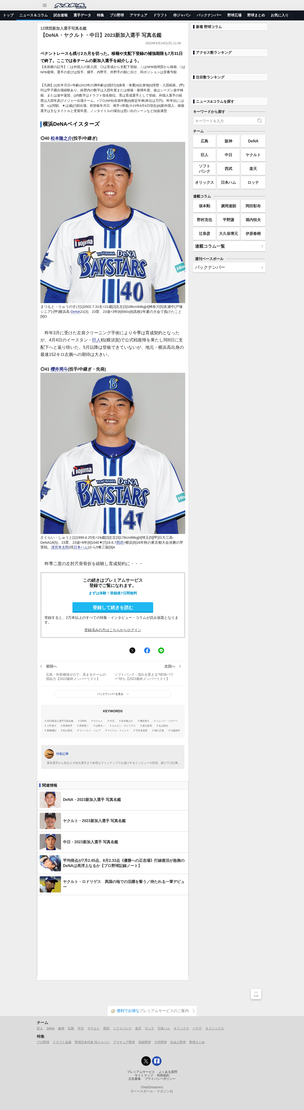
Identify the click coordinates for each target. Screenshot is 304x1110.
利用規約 (163, 1075)
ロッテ (253, 182)
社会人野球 (178, 1042)
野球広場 (234, 15)
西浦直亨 (67, 726)
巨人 (96, 340)
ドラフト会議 (62, 1042)
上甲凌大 (51, 726)
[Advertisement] (112, 935)
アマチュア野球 (124, 1042)
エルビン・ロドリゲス (124, 726)
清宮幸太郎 (60, 547)
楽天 (253, 168)
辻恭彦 (204, 233)
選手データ (82, 15)
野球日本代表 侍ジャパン (92, 1042)
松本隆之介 (61, 138)
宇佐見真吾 (141, 730)
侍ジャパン (182, 15)
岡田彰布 (253, 206)
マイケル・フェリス (118, 730)
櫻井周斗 (59, 369)
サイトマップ (144, 1075)
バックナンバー (209, 15)
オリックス (204, 182)
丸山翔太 (163, 726)
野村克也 (204, 220)
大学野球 (160, 1042)
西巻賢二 (84, 726)
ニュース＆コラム (33, 15)
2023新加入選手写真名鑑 (60, 721)
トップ (8, 15)
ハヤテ (197, 1028)
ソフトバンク (204, 168)
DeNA (75, 312)
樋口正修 (159, 730)
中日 (112, 721)
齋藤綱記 (51, 730)
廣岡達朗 (228, 206)
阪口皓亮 (147, 726)
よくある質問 (168, 1072)
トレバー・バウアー (167, 721)
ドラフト (160, 15)
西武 (120, 542)
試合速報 (60, 15)
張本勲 (204, 206)
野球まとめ (256, 15)
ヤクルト (98, 721)
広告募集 (134, 1079)
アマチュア (138, 15)
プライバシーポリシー (160, 1079)
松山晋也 (67, 730)
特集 (100, 15)
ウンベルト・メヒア (90, 730)
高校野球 (144, 1042)
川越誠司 (175, 730)
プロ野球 (117, 15)
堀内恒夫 (253, 220)
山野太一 (100, 726)
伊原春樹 (253, 233)
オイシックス (214, 1028)
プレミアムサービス (141, 1072)
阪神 (228, 141)
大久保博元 (228, 233)
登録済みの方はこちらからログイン (112, 630)
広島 (204, 141)
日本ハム (81, 547)
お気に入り (280, 15)
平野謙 (228, 220)
